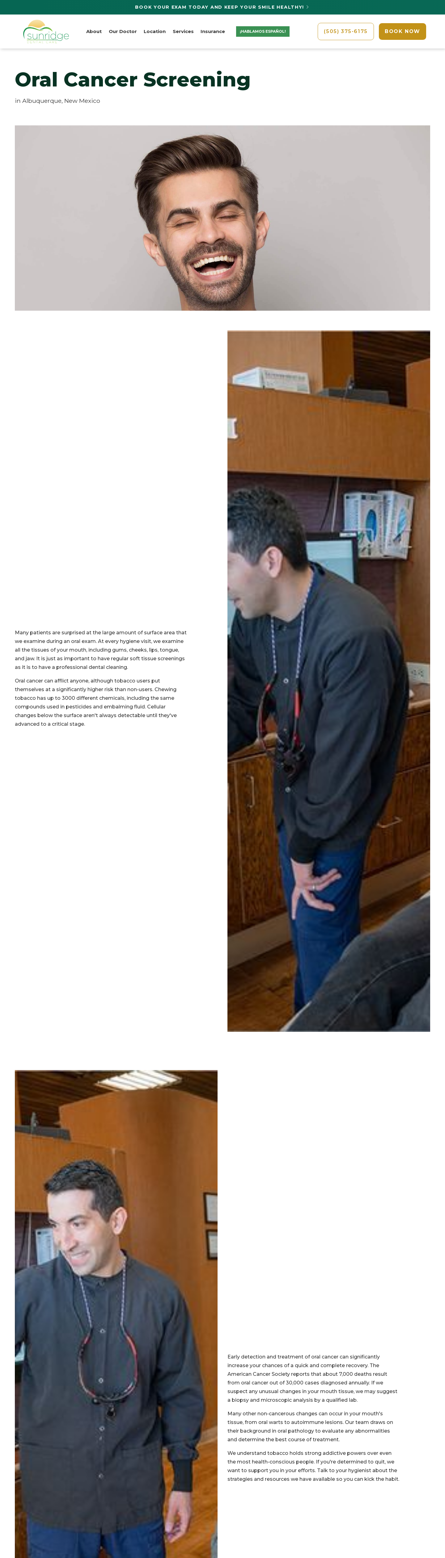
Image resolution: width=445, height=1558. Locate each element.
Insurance (213, 31)
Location (155, 31)
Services (183, 31)
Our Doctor (123, 31)
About (94, 31)
